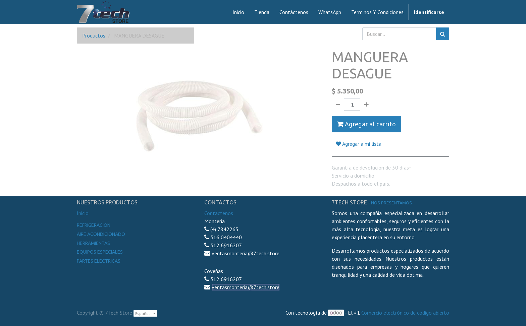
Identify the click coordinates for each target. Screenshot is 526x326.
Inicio (83, 213)
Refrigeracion (93, 225)
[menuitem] (238, 12)
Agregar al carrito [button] (366, 124)
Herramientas (93, 243)
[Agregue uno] (366, 105)
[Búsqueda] (442, 33)
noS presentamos (391, 202)
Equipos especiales (100, 252)
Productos (93, 35)
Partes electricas (98, 261)
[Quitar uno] (338, 105)
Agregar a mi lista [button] (358, 143)
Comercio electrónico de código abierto (405, 312)
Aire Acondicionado (101, 234)
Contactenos (218, 213)
